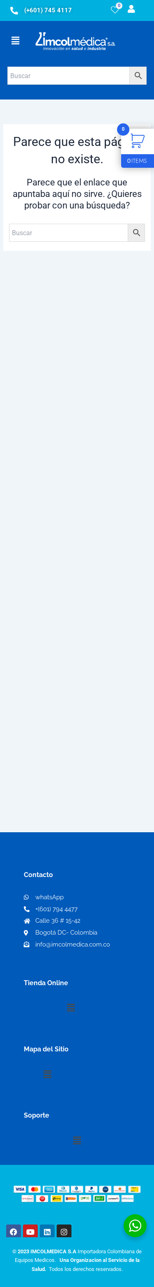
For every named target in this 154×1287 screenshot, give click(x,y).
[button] (15, 41)
